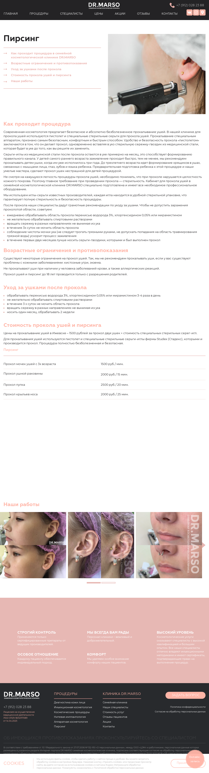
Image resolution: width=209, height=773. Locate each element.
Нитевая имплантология (70, 716)
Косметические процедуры (72, 712)
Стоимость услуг (113, 712)
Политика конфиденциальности (188, 707)
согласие (59, 765)
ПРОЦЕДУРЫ (39, 14)
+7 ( (6, 707)
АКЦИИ (120, 14)
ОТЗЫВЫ (143, 14)
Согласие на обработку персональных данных (180, 711)
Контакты (109, 726)
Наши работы (22, 81)
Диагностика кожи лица (69, 702)
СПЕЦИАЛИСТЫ (71, 14)
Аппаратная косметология (71, 721)
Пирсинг (59, 726)
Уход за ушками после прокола (36, 69)
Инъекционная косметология (73, 707)
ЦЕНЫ (98, 14)
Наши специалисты (115, 707)
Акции (107, 721)
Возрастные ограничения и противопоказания (49, 63)
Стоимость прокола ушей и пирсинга (41, 75)
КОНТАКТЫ (169, 14)
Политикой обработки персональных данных (119, 768)
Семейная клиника (115, 702)
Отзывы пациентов (115, 716)
